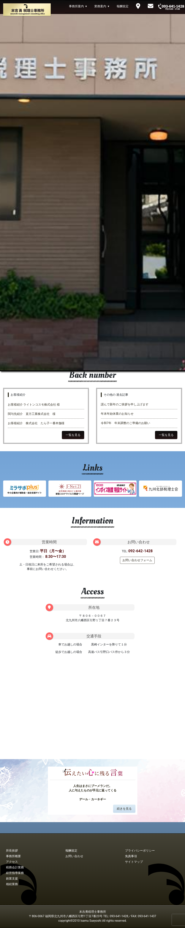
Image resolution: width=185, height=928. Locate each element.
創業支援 (12, 878)
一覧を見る (73, 435)
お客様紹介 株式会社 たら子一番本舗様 (36, 423)
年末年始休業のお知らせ (117, 413)
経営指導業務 (15, 873)
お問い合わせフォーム (137, 560)
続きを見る (124, 808)
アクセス (12, 862)
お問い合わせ (74, 856)
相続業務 (12, 884)
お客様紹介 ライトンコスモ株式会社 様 (35, 404)
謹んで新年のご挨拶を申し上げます (124, 404)
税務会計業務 (15, 867)
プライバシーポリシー (140, 850)
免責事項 (131, 856)
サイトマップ (134, 862)
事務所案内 (76, 6)
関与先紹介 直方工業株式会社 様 (32, 414)
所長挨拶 (12, 850)
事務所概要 (13, 856)
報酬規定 (123, 6)
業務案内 (100, 6)
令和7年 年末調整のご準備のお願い (125, 423)
